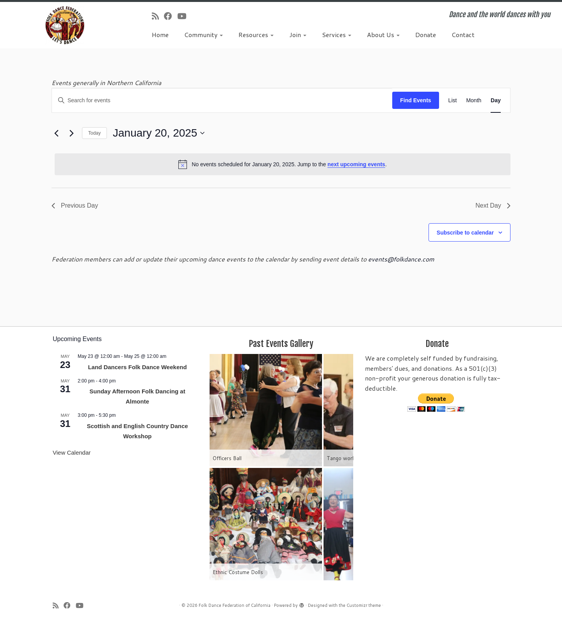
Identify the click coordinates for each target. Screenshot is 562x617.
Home (160, 34)
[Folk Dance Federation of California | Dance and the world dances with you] (65, 25)
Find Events (415, 100)
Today (94, 133)
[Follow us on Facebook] (170, 16)
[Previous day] (56, 133)
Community (203, 34)
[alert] (282, 164)
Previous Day (75, 205)
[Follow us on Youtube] (184, 16)
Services (336, 34)
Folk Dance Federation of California (234, 605)
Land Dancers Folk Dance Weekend (137, 367)
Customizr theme (364, 605)
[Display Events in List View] (452, 100)
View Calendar (72, 452)
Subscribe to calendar (465, 232)
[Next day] (71, 133)
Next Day (492, 205)
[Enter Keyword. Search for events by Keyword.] (222, 100)
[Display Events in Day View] (496, 100)
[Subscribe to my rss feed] (158, 16)
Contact (463, 34)
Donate (425, 34)
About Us (383, 34)
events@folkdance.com (401, 258)
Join (297, 34)
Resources (256, 34)
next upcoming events (356, 164)
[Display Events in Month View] (473, 100)
